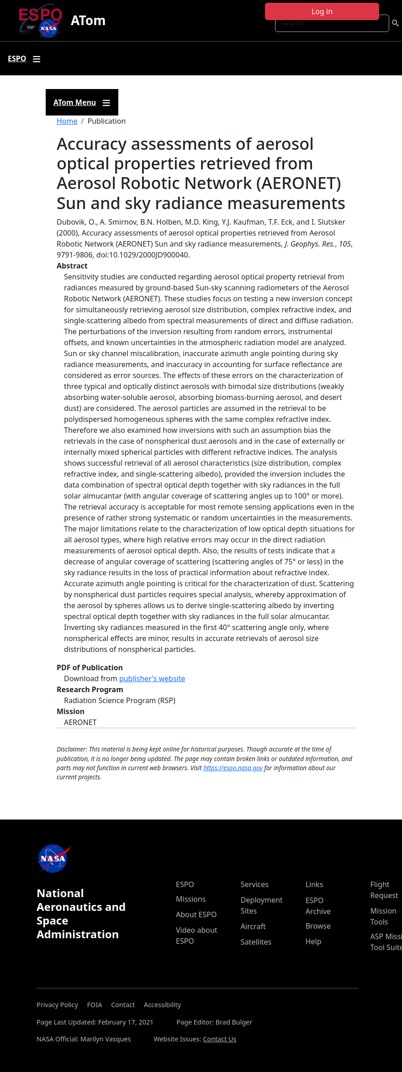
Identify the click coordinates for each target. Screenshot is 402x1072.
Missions (191, 899)
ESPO (185, 884)
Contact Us (219, 1039)
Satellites (256, 942)
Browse (318, 926)
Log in (322, 11)
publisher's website (152, 678)
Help (314, 941)
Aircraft (253, 926)
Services (255, 884)
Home (67, 121)
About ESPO (196, 914)
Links (314, 884)
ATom (88, 20)
